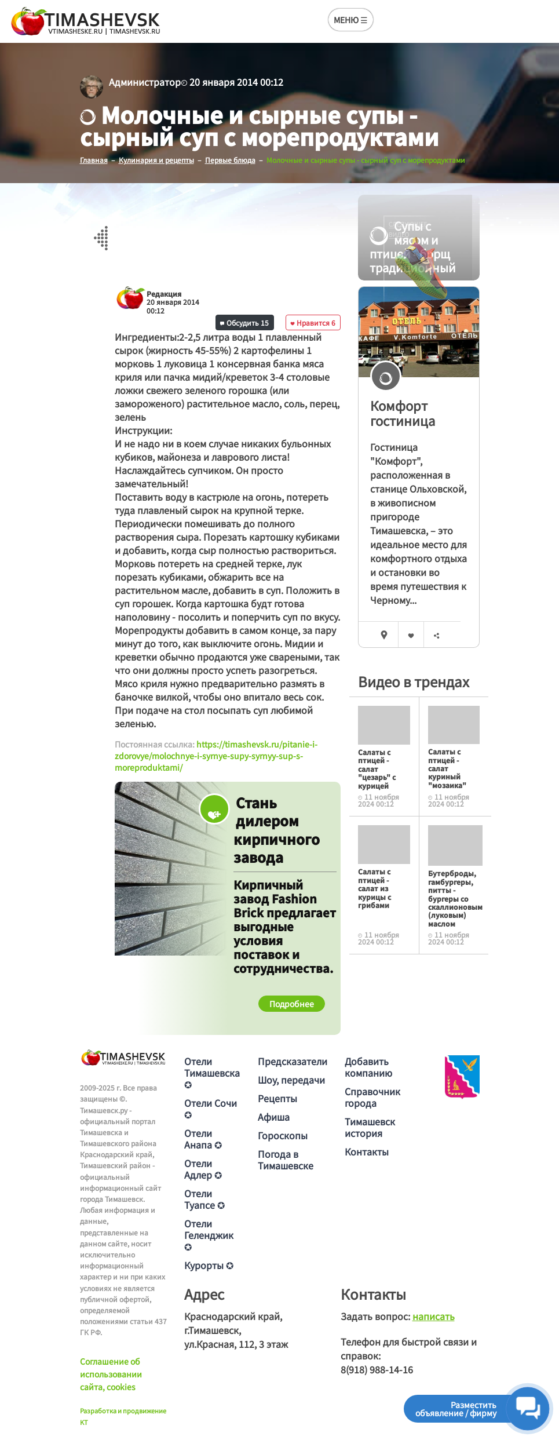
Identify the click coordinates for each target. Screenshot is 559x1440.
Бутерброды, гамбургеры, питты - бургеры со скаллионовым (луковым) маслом (455, 898)
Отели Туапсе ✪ (204, 1199)
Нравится (312, 322)
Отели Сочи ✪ (210, 1108)
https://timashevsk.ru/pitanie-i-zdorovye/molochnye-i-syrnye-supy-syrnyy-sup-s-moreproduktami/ (216, 755)
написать (433, 1316)
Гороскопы (283, 1135)
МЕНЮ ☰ (351, 19)
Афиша (274, 1116)
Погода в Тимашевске (285, 1159)
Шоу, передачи (291, 1079)
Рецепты (277, 1098)
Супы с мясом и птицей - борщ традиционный (410, 247)
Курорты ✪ (208, 1265)
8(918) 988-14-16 (377, 1369)
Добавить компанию (368, 1066)
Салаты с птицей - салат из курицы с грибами (374, 888)
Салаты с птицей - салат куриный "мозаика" (447, 768)
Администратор (145, 82)
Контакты (367, 1151)
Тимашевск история (370, 1127)
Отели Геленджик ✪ (208, 1234)
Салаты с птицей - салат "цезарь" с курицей (377, 768)
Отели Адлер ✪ (203, 1168)
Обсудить (244, 322)
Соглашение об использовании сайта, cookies (111, 1374)
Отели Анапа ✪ (203, 1138)
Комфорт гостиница (402, 413)
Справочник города (372, 1097)
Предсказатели (292, 1061)
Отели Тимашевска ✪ (212, 1072)
